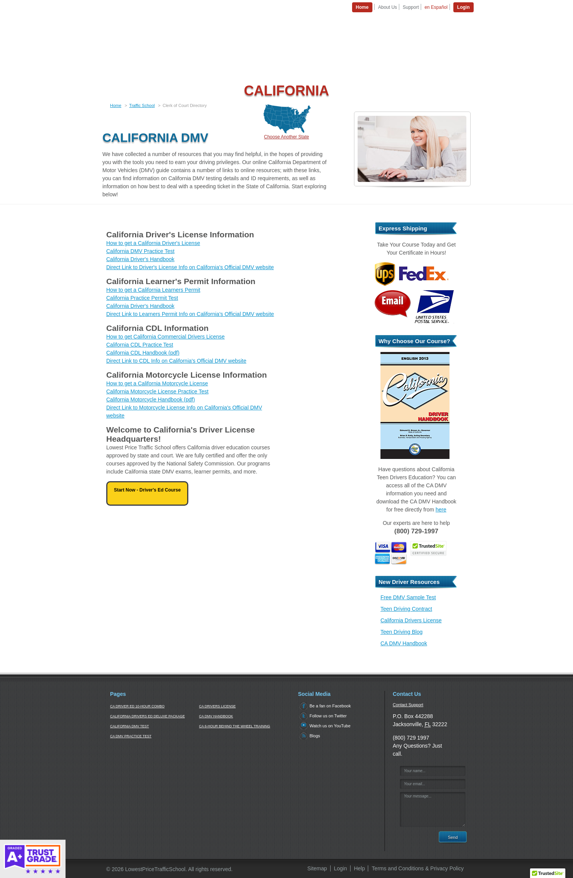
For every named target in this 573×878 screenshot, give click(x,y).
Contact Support (408, 704)
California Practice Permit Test (142, 298)
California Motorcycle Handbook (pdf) (150, 399)
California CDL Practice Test (139, 345)
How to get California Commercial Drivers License (165, 337)
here (441, 509)
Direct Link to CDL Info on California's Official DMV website (176, 361)
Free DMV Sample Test (408, 597)
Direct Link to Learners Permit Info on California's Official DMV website (190, 314)
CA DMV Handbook (403, 643)
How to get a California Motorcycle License (157, 383)
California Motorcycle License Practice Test (157, 391)
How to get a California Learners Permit (153, 290)
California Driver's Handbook (140, 259)
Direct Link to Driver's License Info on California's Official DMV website (190, 267)
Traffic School (142, 105)
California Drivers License (411, 620)
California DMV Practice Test (140, 251)
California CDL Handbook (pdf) (142, 353)
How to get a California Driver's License (153, 243)
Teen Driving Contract (406, 609)
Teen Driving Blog (401, 632)
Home (115, 105)
